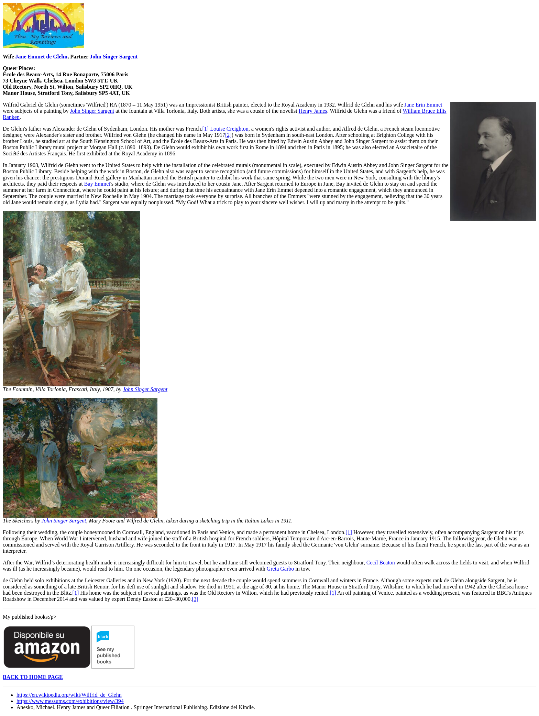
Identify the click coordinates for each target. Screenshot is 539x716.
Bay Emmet (97, 184)
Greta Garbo (280, 569)
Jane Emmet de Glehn (41, 56)
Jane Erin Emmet (423, 105)
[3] (195, 599)
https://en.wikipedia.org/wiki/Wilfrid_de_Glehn (69, 695)
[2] (228, 135)
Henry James (313, 111)
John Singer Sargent (114, 56)
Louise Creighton (229, 129)
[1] (205, 129)
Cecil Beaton (380, 562)
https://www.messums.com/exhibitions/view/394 (70, 701)
